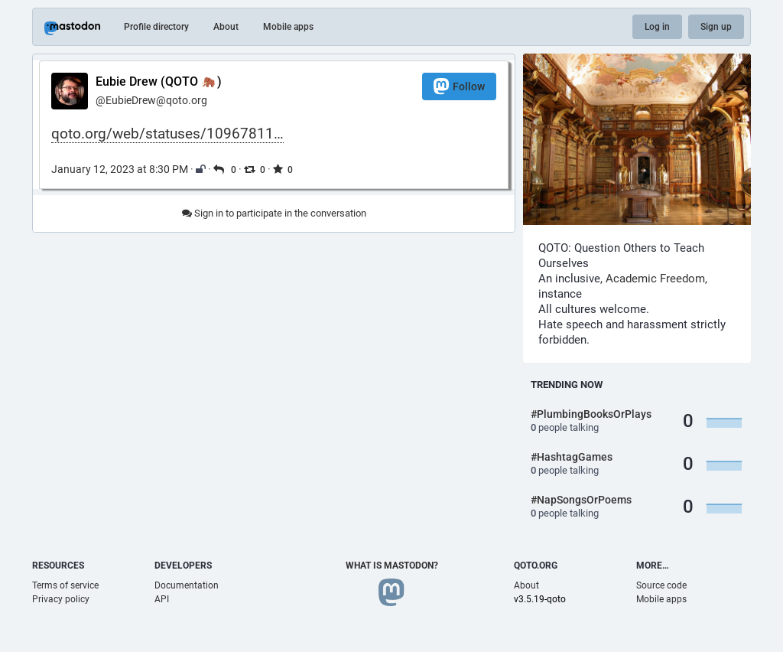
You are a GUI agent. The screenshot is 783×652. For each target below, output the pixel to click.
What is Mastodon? (392, 565)
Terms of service (65, 585)
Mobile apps (288, 26)
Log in (657, 26)
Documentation (186, 585)
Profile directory (156, 26)
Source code (661, 585)
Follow (459, 86)
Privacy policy (60, 599)
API (161, 599)
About (226, 26)
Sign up (716, 26)
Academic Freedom (655, 278)
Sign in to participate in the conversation (274, 213)
